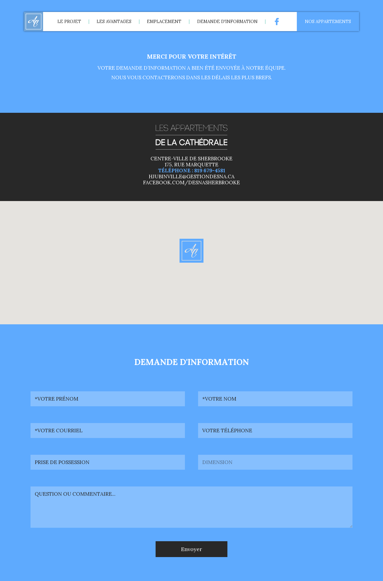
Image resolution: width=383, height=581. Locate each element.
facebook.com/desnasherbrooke (191, 182)
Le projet (69, 21)
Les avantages (114, 21)
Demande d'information (227, 21)
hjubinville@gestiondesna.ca (192, 176)
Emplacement (164, 21)
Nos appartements (328, 21)
